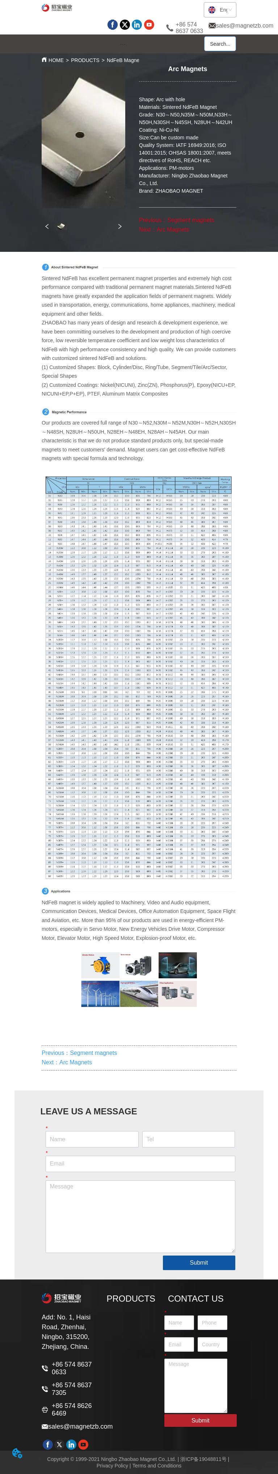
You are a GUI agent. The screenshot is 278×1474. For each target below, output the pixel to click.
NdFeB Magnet (124, 60)
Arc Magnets (173, 229)
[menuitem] (123, 44)
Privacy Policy (112, 1466)
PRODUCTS (85, 60)
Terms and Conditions (156, 1466)
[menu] (123, 44)
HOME (56, 60)
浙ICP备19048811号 (203, 1459)
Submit (199, 1263)
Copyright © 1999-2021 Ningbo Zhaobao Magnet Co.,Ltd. (111, 1459)
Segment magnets (190, 220)
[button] (123, 44)
